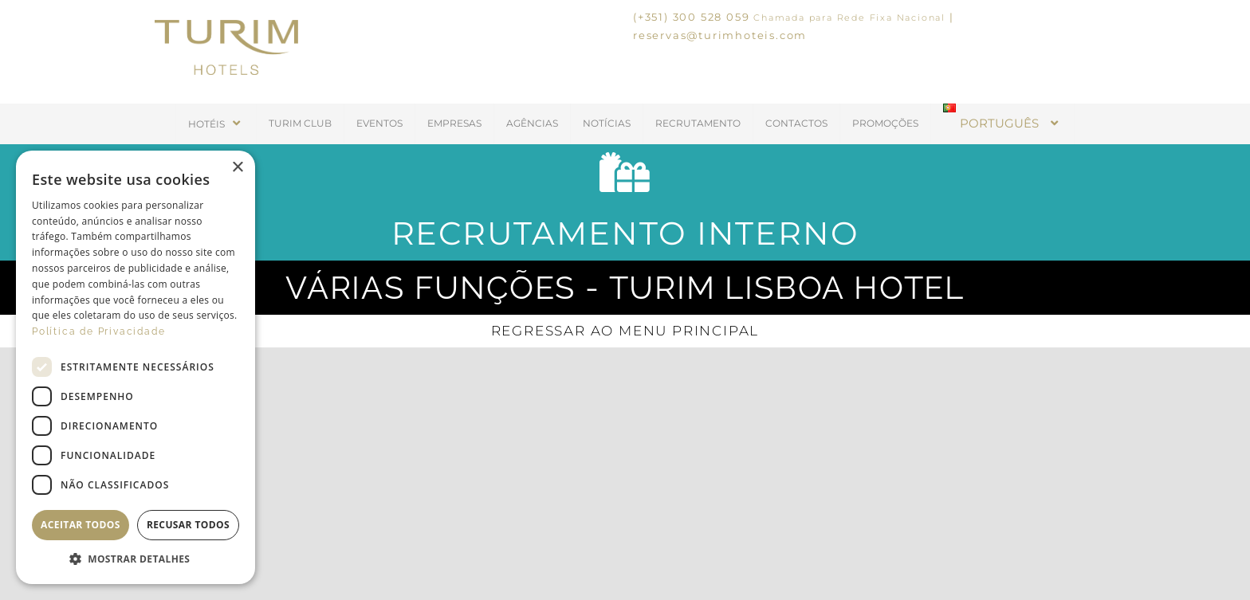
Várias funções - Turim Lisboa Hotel (625, 287)
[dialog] (135, 367)
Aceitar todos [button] (80, 524)
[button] (135, 559)
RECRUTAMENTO (698, 123)
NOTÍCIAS (607, 123)
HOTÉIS (216, 123)
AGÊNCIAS (532, 123)
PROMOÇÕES (885, 123)
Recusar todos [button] (188, 524)
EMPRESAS (454, 123)
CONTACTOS (796, 123)
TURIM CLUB (300, 123)
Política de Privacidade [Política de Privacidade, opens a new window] (98, 331)
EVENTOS (379, 123)
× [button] (237, 168)
